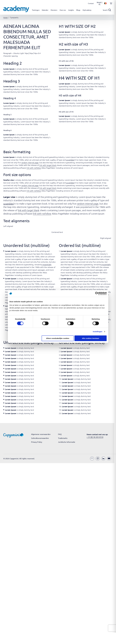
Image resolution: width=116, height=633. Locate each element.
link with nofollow (34, 168)
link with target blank (47, 165)
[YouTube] (109, 459)
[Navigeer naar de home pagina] (16, 8)
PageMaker (9, 275)
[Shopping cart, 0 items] (110, 4)
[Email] (92, 459)
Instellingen (97, 331)
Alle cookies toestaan (90, 338)
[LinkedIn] (103, 459)
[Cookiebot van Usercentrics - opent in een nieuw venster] (97, 293)
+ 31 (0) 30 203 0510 (95, 437)
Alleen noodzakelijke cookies (57, 338)
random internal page (30, 162)
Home (5, 17)
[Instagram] (98, 459)
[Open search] (107, 10)
